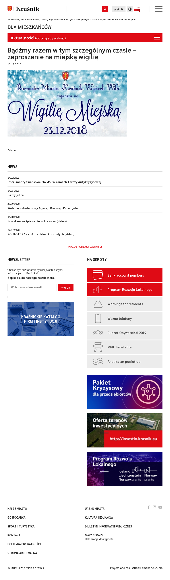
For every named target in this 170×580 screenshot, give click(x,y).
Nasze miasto (17, 508)
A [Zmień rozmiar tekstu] (115, 9)
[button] (105, 9)
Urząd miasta (94, 508)
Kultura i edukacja (99, 517)
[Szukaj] (84, 9)
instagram (154, 507)
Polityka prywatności (24, 544)
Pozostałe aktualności (85, 246)
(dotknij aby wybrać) (85, 38)
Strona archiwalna (22, 553)
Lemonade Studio (151, 568)
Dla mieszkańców (30, 27)
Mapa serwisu (94, 535)
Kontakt (14, 535)
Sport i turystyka (21, 526)
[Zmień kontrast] (130, 9)
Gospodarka (16, 517)
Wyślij (65, 287)
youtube (160, 507)
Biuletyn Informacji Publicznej (108, 526)
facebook (149, 507)
